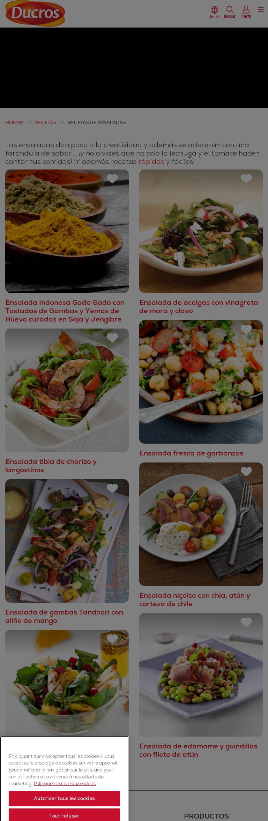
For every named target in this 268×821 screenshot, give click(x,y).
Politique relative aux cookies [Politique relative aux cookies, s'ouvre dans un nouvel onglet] (65, 806)
